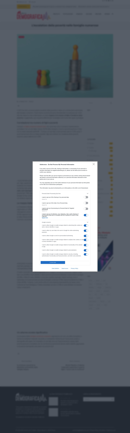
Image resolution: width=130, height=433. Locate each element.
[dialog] (65, 216)
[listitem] (65, 193)
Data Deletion (55, 268)
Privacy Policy (74, 268)
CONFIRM (53, 262)
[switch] (86, 197)
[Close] (94, 164)
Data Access (65, 268)
